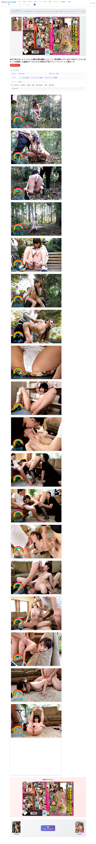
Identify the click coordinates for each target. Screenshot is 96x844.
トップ (12, 10)
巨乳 (49, 1)
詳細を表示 (15, 88)
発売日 (64, 1)
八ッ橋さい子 (18, 10)
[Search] (26, 5)
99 (24, 1)
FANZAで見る (15, 65)
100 (44, 1)
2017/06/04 (21, 73)
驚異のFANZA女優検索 (9, 3)
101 (35, 1)
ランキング (56, 1)
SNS (69, 1)
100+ (29, 1)
